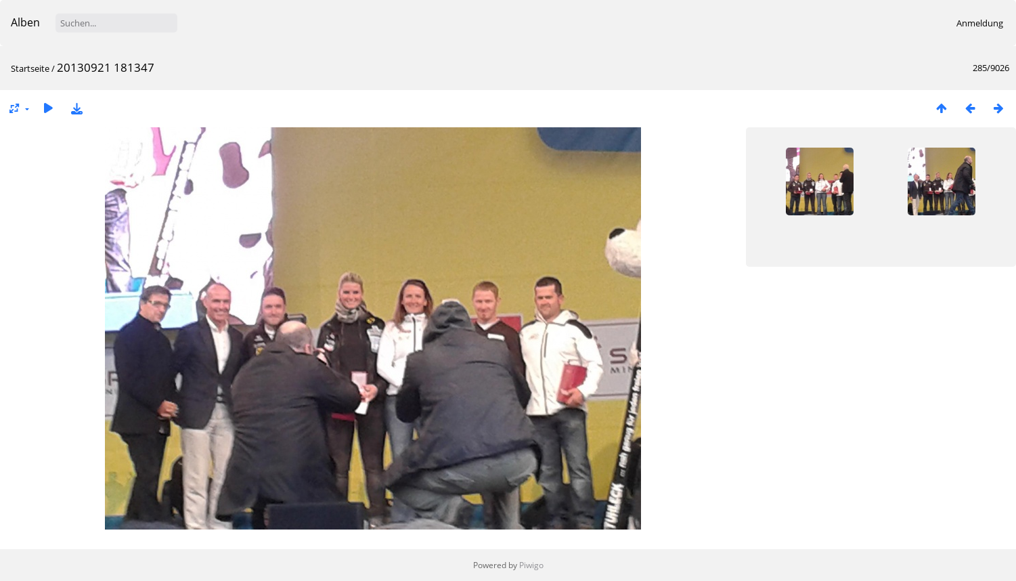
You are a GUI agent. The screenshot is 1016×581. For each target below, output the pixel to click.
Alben (25, 22)
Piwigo (531, 565)
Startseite (30, 68)
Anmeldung (979, 23)
